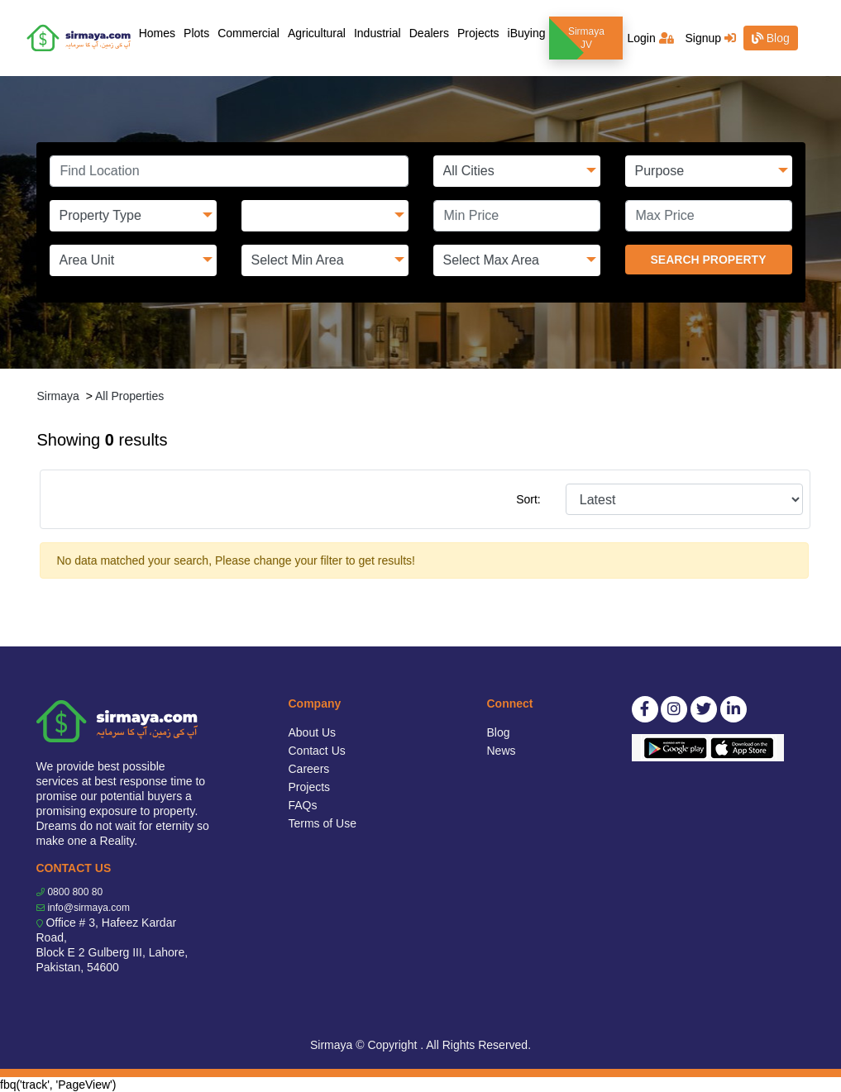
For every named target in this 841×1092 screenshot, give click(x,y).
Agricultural (317, 33)
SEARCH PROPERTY (708, 259)
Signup (710, 38)
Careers (309, 768)
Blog (771, 38)
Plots (196, 33)
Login (650, 38)
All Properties (129, 396)
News (501, 750)
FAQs (303, 805)
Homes (159, 32)
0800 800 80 (75, 892)
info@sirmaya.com (88, 907)
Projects (478, 33)
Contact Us (317, 750)
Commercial (248, 33)
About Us (313, 732)
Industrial (377, 33)
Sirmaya (58, 396)
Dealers (429, 33)
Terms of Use (322, 823)
